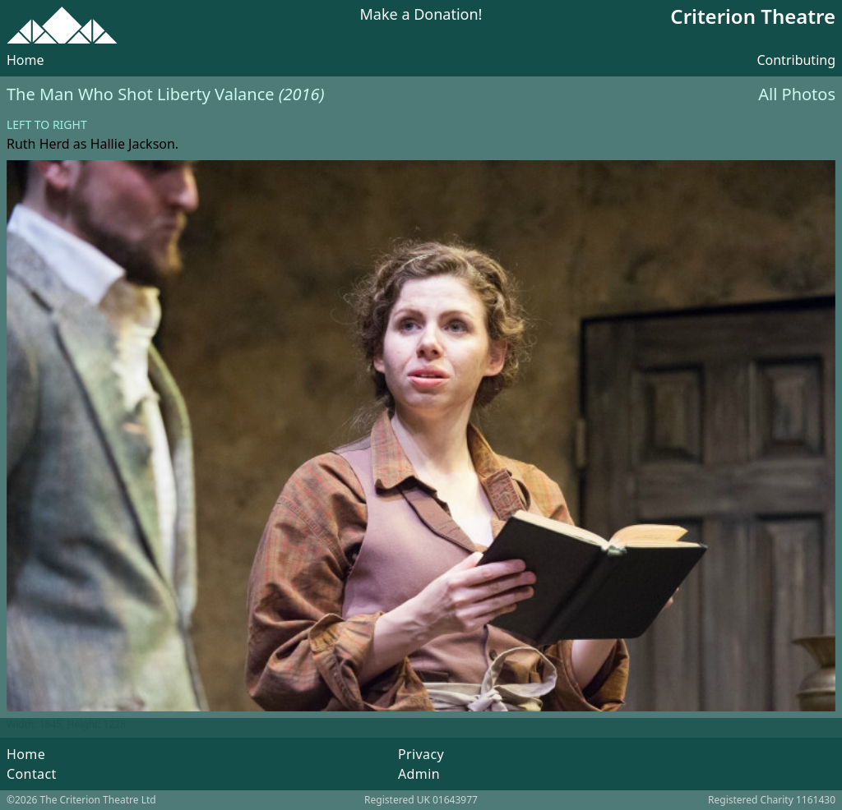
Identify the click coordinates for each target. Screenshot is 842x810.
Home (25, 60)
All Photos (796, 94)
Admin (419, 774)
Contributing (795, 60)
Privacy (421, 754)
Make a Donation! (421, 15)
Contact (32, 774)
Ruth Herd (38, 144)
